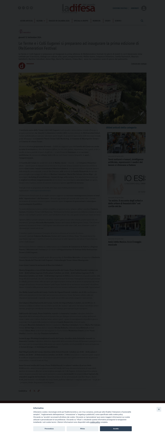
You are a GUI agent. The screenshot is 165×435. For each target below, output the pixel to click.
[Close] (159, 409)
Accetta (115, 429)
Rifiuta (82, 429)
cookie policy (95, 422)
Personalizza (49, 429)
